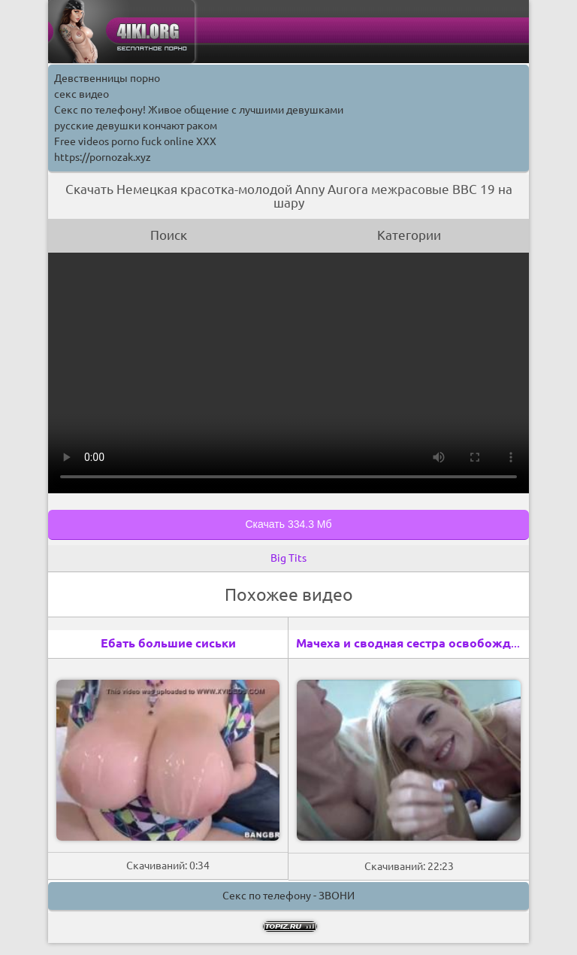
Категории (409, 235)
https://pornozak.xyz (102, 157)
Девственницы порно (107, 78)
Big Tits (288, 558)
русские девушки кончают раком (135, 126)
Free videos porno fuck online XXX (135, 141)
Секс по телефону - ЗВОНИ (288, 896)
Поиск (168, 235)
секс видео (81, 94)
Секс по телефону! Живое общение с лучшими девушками (198, 110)
